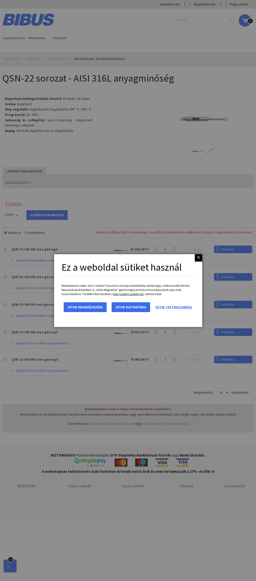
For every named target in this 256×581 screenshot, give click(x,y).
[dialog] (128, 290)
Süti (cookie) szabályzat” (129, 294)
